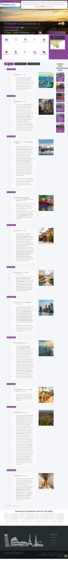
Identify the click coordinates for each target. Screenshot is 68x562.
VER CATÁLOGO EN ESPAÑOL (14, 1)
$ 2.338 (60, 33)
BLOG (63, 556)
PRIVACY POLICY (60, 558)
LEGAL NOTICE (52, 558)
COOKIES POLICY (60, 559)
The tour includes (33, 63)
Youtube (52, 548)
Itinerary (8, 63)
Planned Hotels (20, 63)
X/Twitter (52, 546)
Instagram (53, 543)
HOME (44, 556)
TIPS (59, 556)
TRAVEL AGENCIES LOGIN (42, 558)
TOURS (54, 556)
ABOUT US (49, 556)
